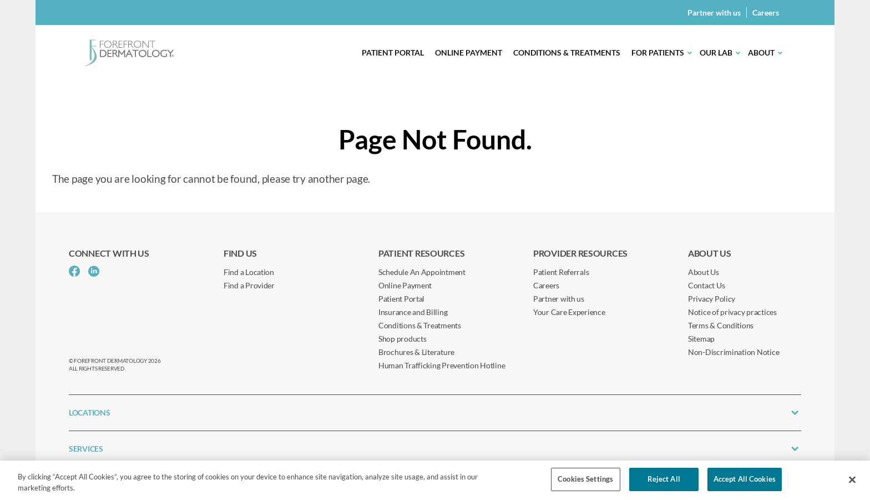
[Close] (852, 479)
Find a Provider (249, 285)
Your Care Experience (569, 312)
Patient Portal (393, 52)
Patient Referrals (561, 272)
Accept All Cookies (745, 478)
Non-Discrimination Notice (733, 352)
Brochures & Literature (416, 352)
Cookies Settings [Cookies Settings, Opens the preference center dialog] (585, 478)
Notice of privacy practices (732, 312)
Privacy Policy (711, 298)
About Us (703, 272)
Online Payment (468, 52)
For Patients (657, 52)
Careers (765, 12)
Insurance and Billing (412, 312)
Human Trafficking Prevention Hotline (441, 365)
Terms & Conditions (720, 325)
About (761, 52)
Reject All (664, 478)
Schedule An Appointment (422, 272)
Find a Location (249, 272)
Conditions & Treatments (566, 52)
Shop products (402, 338)
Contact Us (706, 285)
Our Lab (716, 52)
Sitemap (701, 338)
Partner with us (714, 12)
